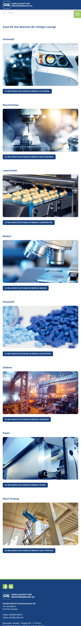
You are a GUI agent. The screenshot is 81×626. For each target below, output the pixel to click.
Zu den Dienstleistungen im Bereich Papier (25, 485)
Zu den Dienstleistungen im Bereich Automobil (27, 91)
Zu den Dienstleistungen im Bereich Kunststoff (28, 354)
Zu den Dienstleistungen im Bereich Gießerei (27, 419)
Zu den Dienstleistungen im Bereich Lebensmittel (29, 222)
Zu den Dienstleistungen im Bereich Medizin (26, 288)
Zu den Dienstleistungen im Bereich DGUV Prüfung (29, 550)
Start (4, 13)
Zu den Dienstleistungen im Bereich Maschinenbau (29, 157)
